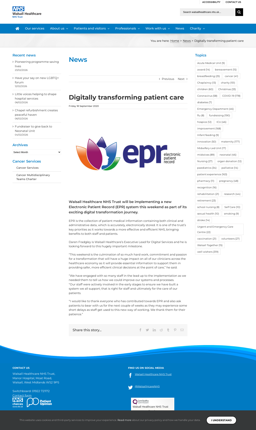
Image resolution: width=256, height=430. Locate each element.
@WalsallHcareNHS (147, 386)
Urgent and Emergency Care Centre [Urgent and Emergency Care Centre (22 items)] (215, 229)
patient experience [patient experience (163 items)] (212, 174)
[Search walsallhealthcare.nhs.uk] (207, 12)
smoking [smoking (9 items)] (231, 213)
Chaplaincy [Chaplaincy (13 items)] (206, 82)
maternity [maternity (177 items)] (230, 141)
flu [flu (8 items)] (200, 115)
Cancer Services (27, 167)
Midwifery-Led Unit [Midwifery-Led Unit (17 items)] (211, 148)
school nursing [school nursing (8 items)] (208, 207)
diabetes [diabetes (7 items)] (204, 102)
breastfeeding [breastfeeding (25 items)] (208, 76)
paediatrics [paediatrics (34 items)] (207, 167)
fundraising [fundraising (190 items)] (219, 115)
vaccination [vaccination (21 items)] (206, 238)
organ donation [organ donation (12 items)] (229, 161)
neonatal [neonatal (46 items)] (228, 154)
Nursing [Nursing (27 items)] (204, 161)
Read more (124, 420)
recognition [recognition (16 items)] (207, 187)
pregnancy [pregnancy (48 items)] (228, 180)
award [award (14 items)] (203, 69)
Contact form (22, 395)
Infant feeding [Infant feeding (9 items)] (208, 135)
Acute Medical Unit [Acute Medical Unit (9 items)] (211, 63)
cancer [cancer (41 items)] (231, 76)
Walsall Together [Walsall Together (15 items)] (209, 245)
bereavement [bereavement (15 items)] (226, 69)
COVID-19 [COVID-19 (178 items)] (231, 95)
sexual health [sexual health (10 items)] (208, 213)
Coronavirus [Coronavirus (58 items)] (207, 95)
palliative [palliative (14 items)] (230, 167)
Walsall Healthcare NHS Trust (153, 374)
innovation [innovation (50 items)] (206, 141)
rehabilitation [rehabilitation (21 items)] (208, 193)
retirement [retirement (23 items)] (206, 200)
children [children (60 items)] (205, 89)
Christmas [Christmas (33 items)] (227, 89)
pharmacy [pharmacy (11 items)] (205, 180)
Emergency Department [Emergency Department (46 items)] (215, 108)
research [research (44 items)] (232, 193)
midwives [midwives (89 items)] (206, 154)
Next (181, 79)
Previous (168, 79)
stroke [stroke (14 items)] (203, 220)
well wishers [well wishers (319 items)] (207, 251)
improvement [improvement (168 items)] (209, 128)
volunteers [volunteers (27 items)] (230, 238)
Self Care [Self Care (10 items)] (232, 207)
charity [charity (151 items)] (228, 82)
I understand (221, 420)
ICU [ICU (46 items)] (221, 121)
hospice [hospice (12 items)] (204, 121)
